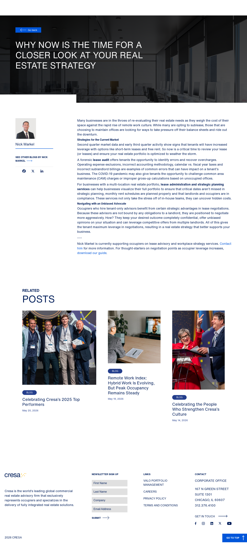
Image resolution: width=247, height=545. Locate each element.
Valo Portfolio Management (155, 483)
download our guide (91, 253)
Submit (96, 517)
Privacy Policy (154, 498)
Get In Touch (211, 516)
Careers (150, 492)
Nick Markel (24, 144)
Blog (29, 392)
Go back (32, 30)
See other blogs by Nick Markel (31, 158)
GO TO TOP (232, 538)
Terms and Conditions (160, 505)
